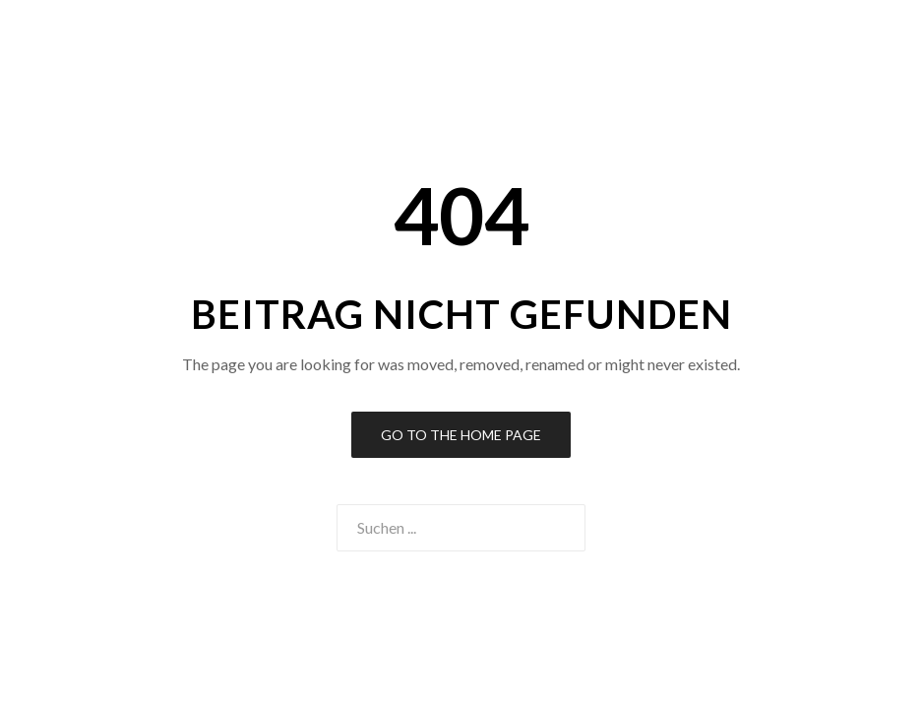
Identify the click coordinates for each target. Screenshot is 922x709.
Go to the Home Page (461, 434)
